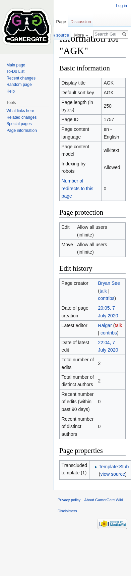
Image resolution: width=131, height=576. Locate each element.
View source (57, 35)
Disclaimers (67, 511)
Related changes (21, 117)
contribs (106, 298)
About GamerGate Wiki (103, 500)
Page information (21, 130)
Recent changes (21, 78)
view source (112, 474)
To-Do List (15, 71)
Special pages (18, 123)
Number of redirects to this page (77, 188)
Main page (15, 65)
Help (10, 91)
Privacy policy (69, 500)
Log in (121, 5)
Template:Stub (114, 466)
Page (61, 21)
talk (103, 291)
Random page (18, 84)
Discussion (80, 21)
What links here (20, 110)
